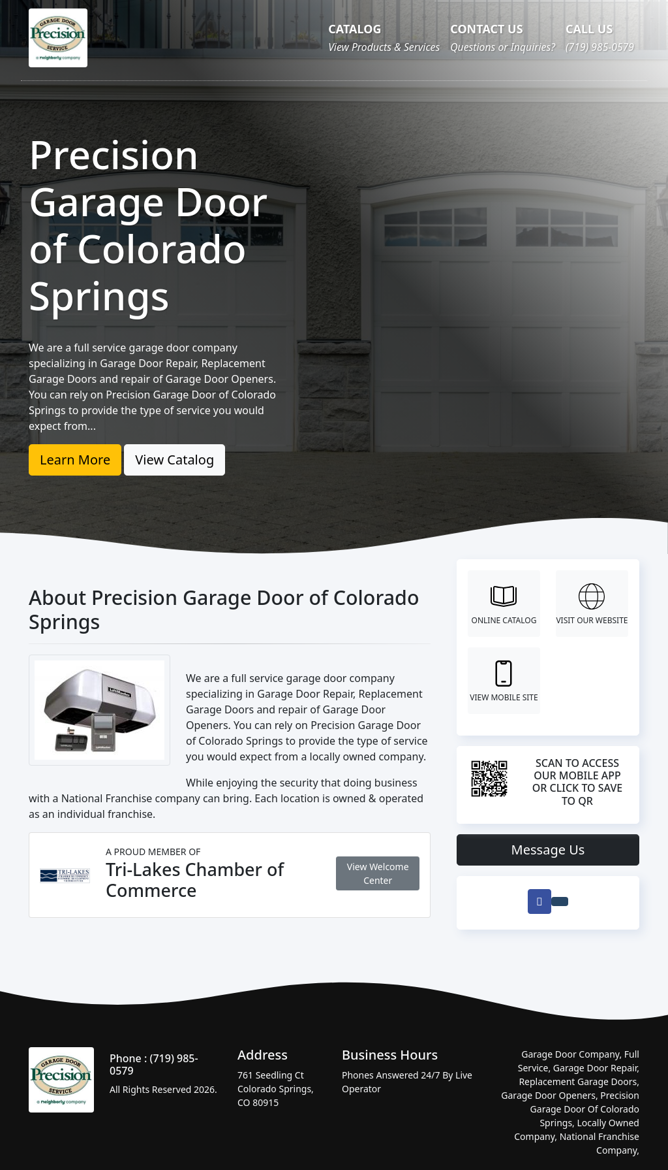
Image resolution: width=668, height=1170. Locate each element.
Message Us (548, 849)
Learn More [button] (75, 459)
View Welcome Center (378, 873)
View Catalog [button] (174, 459)
